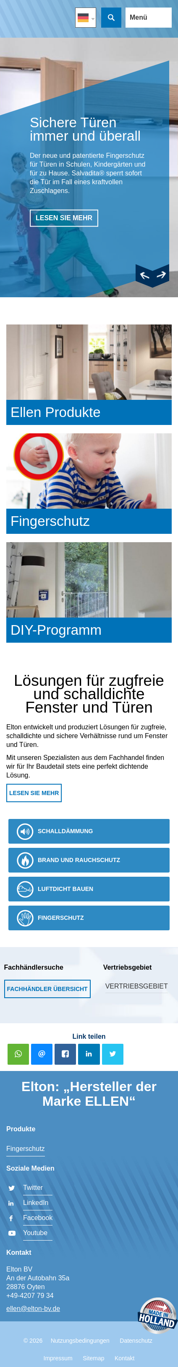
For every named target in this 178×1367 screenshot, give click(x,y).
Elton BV (17, 21)
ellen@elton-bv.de (33, 1308)
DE (86, 17)
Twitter (33, 1187)
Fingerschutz (50, 918)
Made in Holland (158, 1316)
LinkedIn (36, 1202)
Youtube (35, 1232)
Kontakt (124, 1358)
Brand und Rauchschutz (68, 860)
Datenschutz (136, 1340)
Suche (111, 18)
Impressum (58, 1358)
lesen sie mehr (64, 217)
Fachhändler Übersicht (47, 989)
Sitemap (93, 1358)
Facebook (37, 1217)
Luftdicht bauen (55, 889)
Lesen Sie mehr (34, 793)
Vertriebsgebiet (136, 986)
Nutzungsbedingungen (80, 1340)
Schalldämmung (55, 831)
